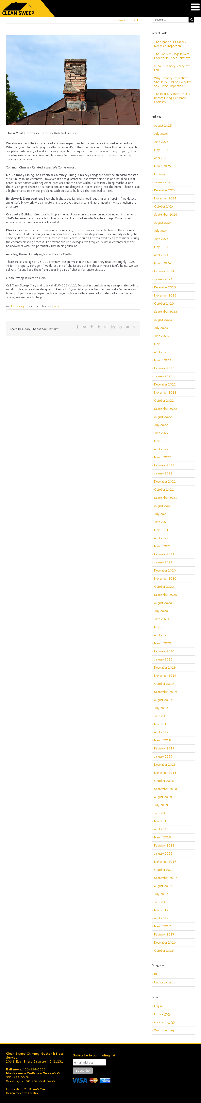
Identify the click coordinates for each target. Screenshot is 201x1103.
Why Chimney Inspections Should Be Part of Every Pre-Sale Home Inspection (173, 82)
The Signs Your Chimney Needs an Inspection (170, 44)
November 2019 (165, 676)
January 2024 (163, 279)
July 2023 (161, 328)
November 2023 (165, 295)
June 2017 (161, 902)
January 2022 (163, 473)
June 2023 (161, 336)
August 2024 (163, 223)
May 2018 (161, 821)
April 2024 (161, 255)
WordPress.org (164, 1030)
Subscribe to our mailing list (94, 1055)
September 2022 (165, 409)
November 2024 (165, 198)
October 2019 (164, 684)
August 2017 (163, 886)
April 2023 (161, 352)
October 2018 (164, 781)
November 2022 (165, 392)
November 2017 (165, 862)
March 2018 (162, 837)
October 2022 (164, 401)
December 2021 (165, 481)
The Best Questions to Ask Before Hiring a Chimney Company (172, 98)
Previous (122, 20)
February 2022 (164, 465)
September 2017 (165, 878)
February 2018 (164, 845)
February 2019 (164, 748)
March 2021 (162, 546)
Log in (158, 1006)
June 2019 (161, 716)
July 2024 (161, 231)
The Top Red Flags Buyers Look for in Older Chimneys (172, 56)
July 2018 (161, 805)
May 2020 (161, 627)
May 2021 (161, 530)
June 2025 (161, 142)
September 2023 (165, 312)
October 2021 (164, 489)
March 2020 (162, 643)
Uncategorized (163, 982)
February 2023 (164, 368)
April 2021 (161, 538)
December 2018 (165, 764)
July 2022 (161, 425)
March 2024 (162, 263)
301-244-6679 (17, 1077)
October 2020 (164, 587)
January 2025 (163, 182)
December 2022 (165, 384)
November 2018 (165, 773)
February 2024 (164, 271)
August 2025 (163, 125)
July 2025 (161, 134)
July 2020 (161, 611)
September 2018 (165, 789)
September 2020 (165, 595)
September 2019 (165, 692)
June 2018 (161, 813)
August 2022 (163, 417)
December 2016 (165, 942)
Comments (164, 1022)
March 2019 (162, 740)
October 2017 (164, 870)
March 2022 (162, 457)
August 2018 (163, 797)
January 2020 (163, 659)
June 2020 (161, 619)
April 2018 (161, 829)
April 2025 (161, 158)
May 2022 (161, 441)
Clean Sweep (17, 306)
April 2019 (161, 732)
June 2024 (161, 239)
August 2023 (163, 320)
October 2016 (164, 951)
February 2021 (164, 554)
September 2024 (165, 214)
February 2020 (164, 651)
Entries (162, 1014)
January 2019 (163, 756)
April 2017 (161, 918)
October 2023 (164, 303)
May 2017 (161, 910)
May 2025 (161, 150)
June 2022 (161, 433)
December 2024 (165, 190)
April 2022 (161, 449)
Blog (56, 306)
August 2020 (163, 603)
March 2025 (162, 166)
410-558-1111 (34, 1069)
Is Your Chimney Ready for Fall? (172, 68)
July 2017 (161, 894)
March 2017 (162, 926)
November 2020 (165, 578)
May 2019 (161, 724)
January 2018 (163, 853)
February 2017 (164, 934)
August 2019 (163, 700)
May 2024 (161, 247)
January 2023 (163, 376)
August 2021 (163, 506)
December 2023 (165, 287)
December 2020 (165, 570)
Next (134, 20)
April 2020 (161, 635)
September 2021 (165, 498)
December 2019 (165, 667)
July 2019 (161, 708)
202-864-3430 (43, 1081)
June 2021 (161, 522)
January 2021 (163, 562)
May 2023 (161, 344)
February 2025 (164, 174)
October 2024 (164, 206)
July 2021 (161, 514)
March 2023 (162, 360)
